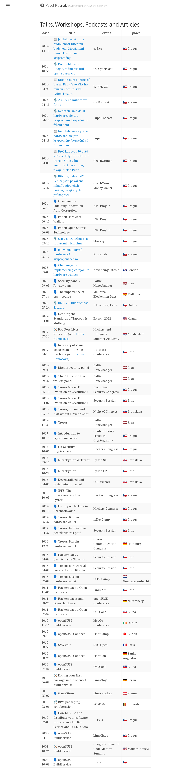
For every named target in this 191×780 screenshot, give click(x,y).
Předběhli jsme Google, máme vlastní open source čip (68, 68)
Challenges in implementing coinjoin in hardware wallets (71, 270)
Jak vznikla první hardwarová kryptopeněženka (67, 254)
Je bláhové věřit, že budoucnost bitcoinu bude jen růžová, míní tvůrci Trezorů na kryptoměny (68, 48)
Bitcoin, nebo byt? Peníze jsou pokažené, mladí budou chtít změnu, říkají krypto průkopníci (68, 185)
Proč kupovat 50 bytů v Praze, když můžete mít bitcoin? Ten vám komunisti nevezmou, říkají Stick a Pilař (71, 160)
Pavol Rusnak (56, 5)
